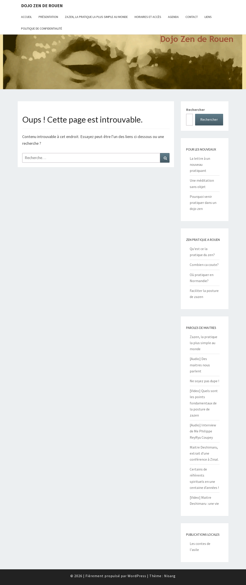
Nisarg (170, 576)
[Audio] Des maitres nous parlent (200, 364)
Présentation (48, 17)
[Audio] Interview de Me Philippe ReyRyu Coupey (203, 431)
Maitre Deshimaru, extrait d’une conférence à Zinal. (204, 453)
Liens (208, 17)
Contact (191, 17)
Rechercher (195, 109)
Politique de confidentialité (41, 28)
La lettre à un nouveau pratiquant (200, 164)
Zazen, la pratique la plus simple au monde (96, 17)
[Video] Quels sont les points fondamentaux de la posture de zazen (204, 403)
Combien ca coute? (204, 264)
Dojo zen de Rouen (42, 5)
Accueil (26, 17)
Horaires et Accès (148, 17)
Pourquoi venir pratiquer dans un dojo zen (203, 202)
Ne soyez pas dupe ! (204, 381)
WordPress (137, 576)
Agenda (173, 17)
